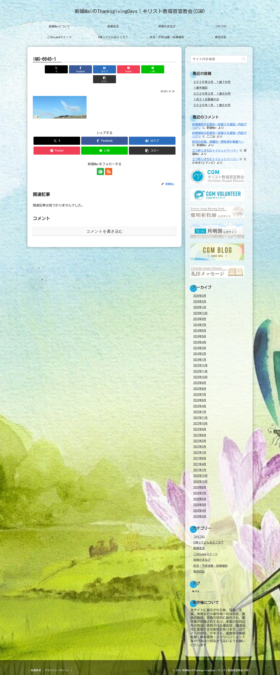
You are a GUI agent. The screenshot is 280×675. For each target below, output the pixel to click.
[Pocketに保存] (116, 69)
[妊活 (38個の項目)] (219, 591)
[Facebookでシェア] (68, 69)
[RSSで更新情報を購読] (108, 161)
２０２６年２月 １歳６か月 (212, 93)
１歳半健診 (200, 87)
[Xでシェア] (44, 69)
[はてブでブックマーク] (92, 69)
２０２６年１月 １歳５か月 (212, 105)
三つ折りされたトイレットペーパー (215, 150)
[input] (218, 59)
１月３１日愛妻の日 (206, 99)
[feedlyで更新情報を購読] (100, 161)
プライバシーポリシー (57, 670)
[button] (164, 69)
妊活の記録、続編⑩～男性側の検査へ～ (218, 141)
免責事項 (36, 670)
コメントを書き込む (104, 221)
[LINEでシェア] (140, 69)
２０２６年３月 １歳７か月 (212, 82)
